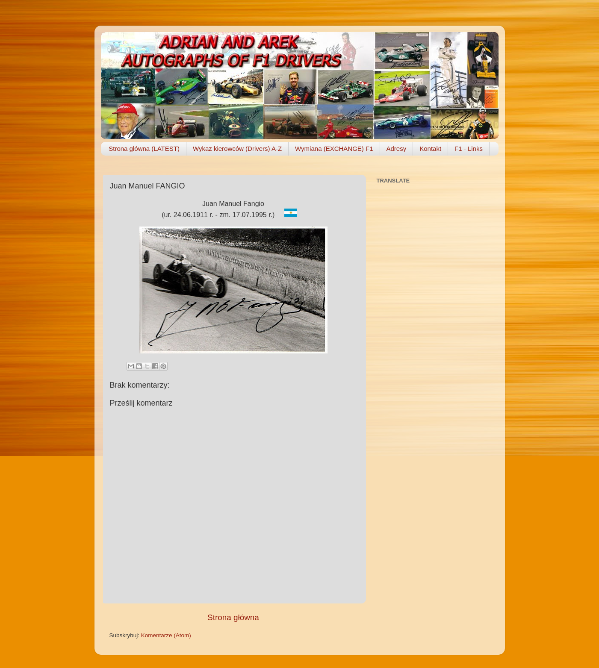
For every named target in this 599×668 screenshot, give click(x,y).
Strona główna (233, 617)
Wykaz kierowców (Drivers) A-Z (237, 148)
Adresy (397, 148)
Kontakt (430, 148)
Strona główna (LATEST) (144, 148)
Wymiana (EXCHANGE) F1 (334, 148)
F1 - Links (468, 148)
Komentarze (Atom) (166, 635)
